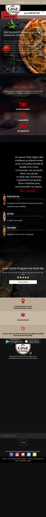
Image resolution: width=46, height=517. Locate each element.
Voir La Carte (23, 60)
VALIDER (23, 442)
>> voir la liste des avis (32, 2)
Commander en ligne (25, 460)
